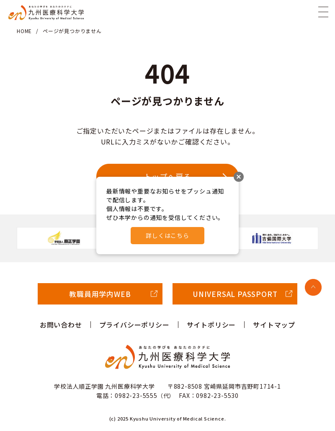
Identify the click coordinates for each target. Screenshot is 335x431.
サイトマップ (274, 324)
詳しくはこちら (167, 235)
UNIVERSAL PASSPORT (235, 294)
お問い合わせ (61, 324)
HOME (24, 30)
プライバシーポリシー (134, 324)
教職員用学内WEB (100, 294)
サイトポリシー (211, 324)
